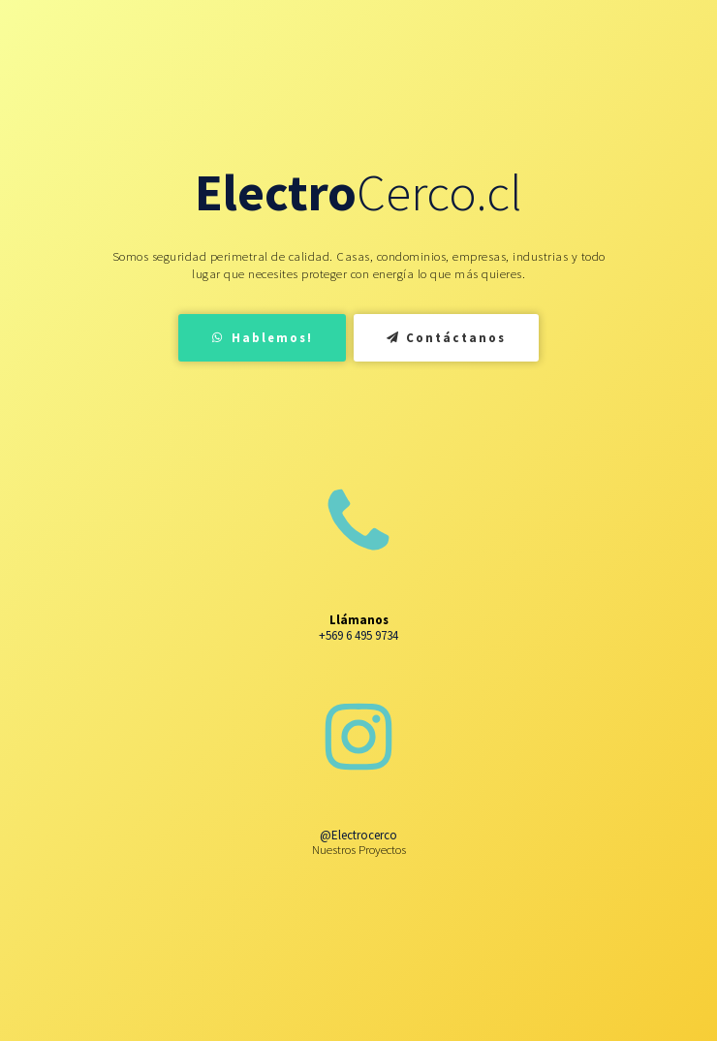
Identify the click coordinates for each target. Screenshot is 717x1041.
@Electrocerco (358, 835)
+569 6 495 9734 (358, 635)
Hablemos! (262, 337)
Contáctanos (447, 337)
